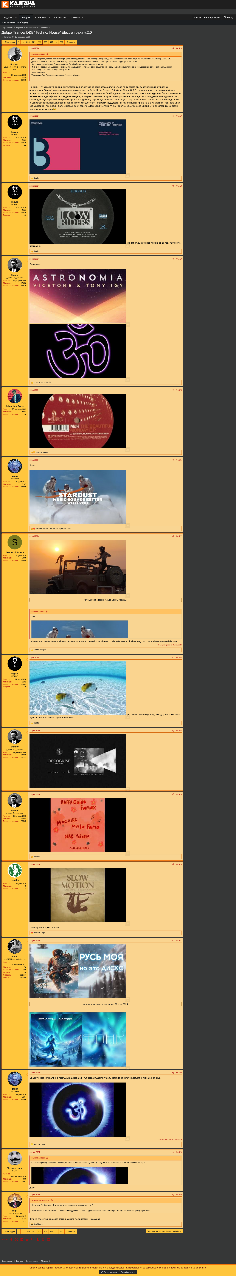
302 (39, 42)
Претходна (10, 42)
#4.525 (179, 794)
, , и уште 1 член (53, 528)
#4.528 (179, 1073)
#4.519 (179, 259)
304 (51, 42)
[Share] (173, 48)
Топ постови (60, 17)
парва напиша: (38, 54)
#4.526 (179, 864)
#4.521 (179, 460)
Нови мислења (8, 22)
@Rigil (137, 1210)
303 (45, 42)
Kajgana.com (10, 17)
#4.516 (179, 48)
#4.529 (179, 1152)
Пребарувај (22, 22)
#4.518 (179, 186)
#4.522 (179, 536)
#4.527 (179, 940)
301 (34, 42)
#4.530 (179, 1195)
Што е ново (41, 17)
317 (61, 42)
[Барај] (228, 17)
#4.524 (179, 731)
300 (28, 42)
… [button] (23, 42)
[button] (49, 17)
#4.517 (179, 116)
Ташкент (22, 975)
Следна (70, 42)
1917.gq (23, 977)
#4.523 (179, 658)
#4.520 (179, 390)
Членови (75, 17)
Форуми (26, 17)
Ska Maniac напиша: (40, 1200)
